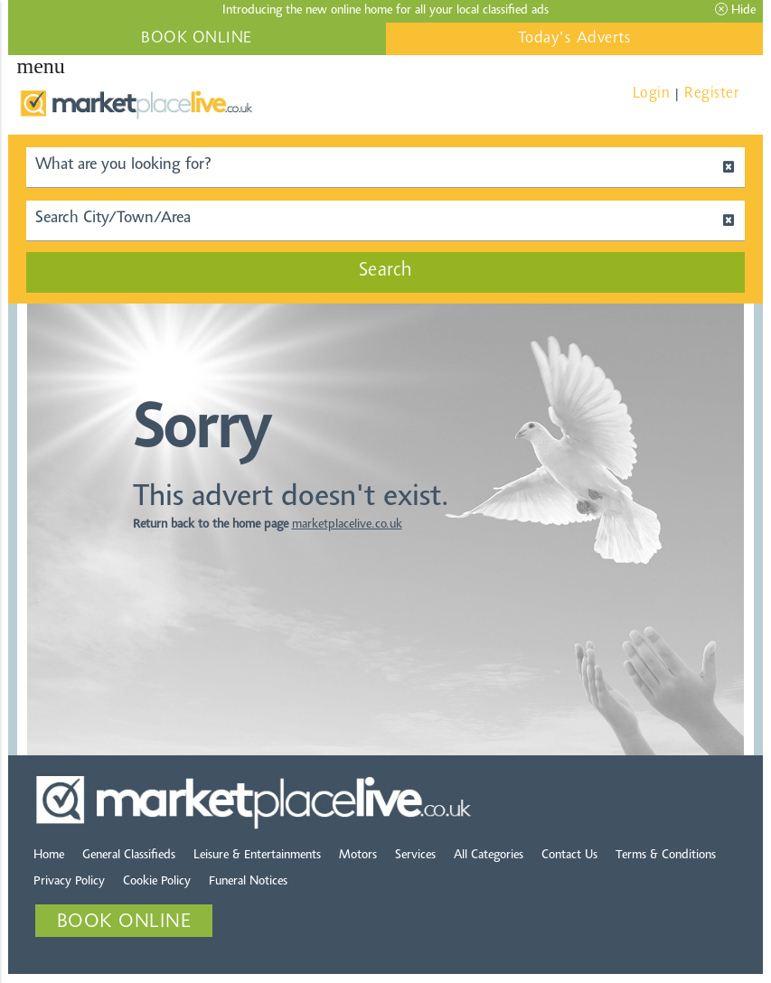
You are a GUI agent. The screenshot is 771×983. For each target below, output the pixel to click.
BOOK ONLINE (196, 39)
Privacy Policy (69, 881)
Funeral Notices (248, 881)
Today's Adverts (575, 39)
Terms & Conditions (666, 855)
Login (652, 93)
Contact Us (569, 855)
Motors (358, 855)
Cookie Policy (157, 881)
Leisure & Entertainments (257, 855)
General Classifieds (128, 855)
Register (711, 93)
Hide (735, 10)
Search (386, 271)
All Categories (488, 855)
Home (48, 855)
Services (415, 855)
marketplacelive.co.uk (347, 525)
